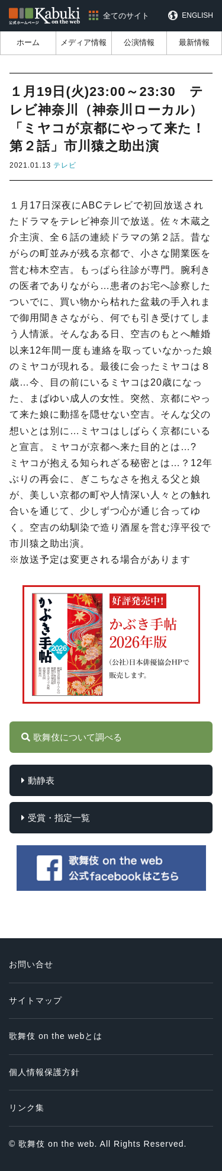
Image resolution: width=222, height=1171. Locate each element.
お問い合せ (31, 964)
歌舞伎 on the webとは (55, 1036)
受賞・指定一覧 (59, 818)
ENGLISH (197, 15)
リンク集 (26, 1107)
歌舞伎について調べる (77, 737)
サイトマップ (35, 1000)
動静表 (41, 780)
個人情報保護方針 (44, 1072)
